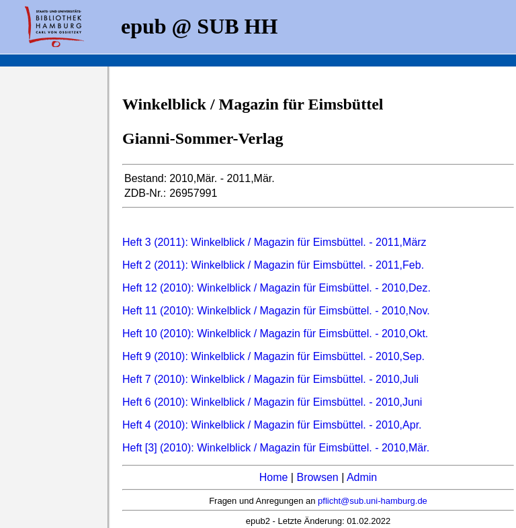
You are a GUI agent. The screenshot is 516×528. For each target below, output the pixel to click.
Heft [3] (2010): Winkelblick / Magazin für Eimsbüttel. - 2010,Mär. (275, 447)
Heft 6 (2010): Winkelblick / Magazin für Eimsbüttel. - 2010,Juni (272, 402)
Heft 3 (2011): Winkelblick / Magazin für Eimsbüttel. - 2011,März (274, 242)
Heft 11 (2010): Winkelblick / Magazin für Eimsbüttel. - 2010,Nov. (276, 310)
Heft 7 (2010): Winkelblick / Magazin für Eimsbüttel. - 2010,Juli (270, 379)
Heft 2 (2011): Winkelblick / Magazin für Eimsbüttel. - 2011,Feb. (273, 265)
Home (273, 477)
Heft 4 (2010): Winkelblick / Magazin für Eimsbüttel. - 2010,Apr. (272, 425)
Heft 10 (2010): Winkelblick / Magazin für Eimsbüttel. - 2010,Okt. (275, 333)
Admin (362, 477)
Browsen (317, 477)
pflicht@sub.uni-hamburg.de (372, 501)
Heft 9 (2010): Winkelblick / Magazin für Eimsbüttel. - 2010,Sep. (273, 356)
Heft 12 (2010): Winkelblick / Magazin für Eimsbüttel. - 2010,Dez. (276, 288)
